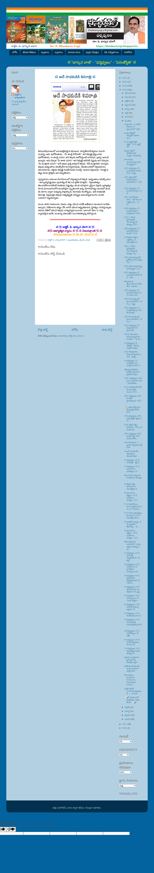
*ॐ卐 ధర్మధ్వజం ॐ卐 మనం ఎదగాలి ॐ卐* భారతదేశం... (133, 380)
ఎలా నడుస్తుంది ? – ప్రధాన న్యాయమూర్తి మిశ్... (133, 444)
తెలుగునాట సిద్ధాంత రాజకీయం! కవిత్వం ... (133, 477)
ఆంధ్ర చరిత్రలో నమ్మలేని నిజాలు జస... (132, 135)
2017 (124, 724)
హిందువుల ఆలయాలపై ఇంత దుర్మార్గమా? (132, 161)
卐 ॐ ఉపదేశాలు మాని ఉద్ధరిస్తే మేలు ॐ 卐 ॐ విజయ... (133, 506)
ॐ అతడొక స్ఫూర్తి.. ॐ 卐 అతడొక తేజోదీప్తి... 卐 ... (132, 524)
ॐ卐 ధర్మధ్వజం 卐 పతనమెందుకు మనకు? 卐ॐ (132, 230)
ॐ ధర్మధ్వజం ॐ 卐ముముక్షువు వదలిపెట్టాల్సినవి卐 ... (133, 623)
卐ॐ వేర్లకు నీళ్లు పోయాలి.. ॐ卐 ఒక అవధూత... (133, 427)
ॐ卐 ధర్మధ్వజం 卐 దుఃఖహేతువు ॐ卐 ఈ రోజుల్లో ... (133, 310)
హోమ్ (14, 52)
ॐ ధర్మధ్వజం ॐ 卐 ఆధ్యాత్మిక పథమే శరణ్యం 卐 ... (132, 650)
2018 (124, 90)
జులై (127, 113)
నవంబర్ (128, 97)
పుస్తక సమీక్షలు (92, 52)
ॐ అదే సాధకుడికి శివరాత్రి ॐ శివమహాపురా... (131, 453)
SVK (20, 148)
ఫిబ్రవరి (128, 715)
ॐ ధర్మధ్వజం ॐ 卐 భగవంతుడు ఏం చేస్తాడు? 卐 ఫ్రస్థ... (132, 589)
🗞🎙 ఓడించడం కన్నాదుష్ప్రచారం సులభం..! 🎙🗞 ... (133, 336)
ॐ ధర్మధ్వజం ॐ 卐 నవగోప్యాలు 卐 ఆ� (132, 633)
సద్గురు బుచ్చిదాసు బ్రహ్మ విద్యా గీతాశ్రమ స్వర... (131, 659)
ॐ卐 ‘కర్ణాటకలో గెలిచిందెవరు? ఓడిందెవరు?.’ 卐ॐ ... (133, 181)
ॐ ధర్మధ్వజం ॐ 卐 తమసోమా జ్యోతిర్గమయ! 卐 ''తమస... (132, 579)
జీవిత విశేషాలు (29, 52)
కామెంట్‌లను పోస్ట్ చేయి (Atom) (70, 336)
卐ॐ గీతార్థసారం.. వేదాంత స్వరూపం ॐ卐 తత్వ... (132, 354)
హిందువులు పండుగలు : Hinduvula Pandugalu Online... (130, 680)
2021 (124, 78)
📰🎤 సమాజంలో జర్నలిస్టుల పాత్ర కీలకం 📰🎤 (131, 699)
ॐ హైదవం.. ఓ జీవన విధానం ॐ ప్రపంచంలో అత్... (132, 126)
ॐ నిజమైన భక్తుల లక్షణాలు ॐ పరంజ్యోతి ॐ (131, 239)
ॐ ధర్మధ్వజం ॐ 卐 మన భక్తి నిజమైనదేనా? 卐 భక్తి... (132, 557)
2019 (124, 86)
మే (126, 121)
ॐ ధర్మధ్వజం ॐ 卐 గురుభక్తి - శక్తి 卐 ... (133, 461)
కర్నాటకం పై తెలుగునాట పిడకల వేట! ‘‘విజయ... (133, 283)
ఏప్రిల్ (127, 707)
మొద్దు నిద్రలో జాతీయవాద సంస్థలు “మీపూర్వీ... (133, 153)
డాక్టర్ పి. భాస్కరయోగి (20, 96)
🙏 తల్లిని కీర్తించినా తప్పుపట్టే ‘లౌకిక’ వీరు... (132, 409)
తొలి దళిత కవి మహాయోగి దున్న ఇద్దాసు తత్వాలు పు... (132, 545)
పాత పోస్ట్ (107, 329)
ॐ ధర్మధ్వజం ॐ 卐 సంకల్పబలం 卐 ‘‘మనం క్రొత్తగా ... (132, 597)
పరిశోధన (128, 52)
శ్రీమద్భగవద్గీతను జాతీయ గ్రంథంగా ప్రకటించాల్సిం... (132, 371)
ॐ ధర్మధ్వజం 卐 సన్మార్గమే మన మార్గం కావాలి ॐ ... (133, 363)
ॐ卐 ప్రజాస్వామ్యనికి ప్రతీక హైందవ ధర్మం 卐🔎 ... (133, 259)
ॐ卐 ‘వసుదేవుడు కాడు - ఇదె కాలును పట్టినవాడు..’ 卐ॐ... (133, 201)
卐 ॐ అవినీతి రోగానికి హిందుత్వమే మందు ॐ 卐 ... (133, 389)
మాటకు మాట (74, 52)
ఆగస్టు (127, 109)
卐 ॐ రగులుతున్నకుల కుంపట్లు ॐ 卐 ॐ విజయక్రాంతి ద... (133, 515)
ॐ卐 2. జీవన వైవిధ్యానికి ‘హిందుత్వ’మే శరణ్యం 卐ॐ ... (131, 221)
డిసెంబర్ (128, 93)
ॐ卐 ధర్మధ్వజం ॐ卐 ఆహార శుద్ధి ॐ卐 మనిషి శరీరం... (132, 436)
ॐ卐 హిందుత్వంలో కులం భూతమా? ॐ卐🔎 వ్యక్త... (133, 301)
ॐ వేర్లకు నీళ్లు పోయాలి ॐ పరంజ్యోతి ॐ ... (131, 486)
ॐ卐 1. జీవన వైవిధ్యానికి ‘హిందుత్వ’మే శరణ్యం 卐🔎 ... (132, 250)
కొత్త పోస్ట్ (43, 329)
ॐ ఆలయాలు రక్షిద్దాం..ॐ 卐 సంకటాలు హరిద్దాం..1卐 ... (132, 534)
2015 (124, 728)
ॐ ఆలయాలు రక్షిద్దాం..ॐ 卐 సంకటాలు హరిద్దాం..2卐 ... (132, 496)
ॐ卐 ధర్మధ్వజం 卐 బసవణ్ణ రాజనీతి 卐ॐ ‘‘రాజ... (133, 274)
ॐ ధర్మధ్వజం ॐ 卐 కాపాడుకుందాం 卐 (132, 614)
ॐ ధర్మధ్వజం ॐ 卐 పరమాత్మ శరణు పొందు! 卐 (132, 642)
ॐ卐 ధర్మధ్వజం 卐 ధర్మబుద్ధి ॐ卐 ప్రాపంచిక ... (132, 327)
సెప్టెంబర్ (128, 105)
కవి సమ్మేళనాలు (111, 52)
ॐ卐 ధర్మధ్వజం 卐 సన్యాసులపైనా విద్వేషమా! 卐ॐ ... (133, 210)
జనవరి (128, 719)
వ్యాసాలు (59, 52)
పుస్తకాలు (45, 52)
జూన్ (127, 117)
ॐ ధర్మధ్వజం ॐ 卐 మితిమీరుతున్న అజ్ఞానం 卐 (132, 606)
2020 (124, 82)
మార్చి (127, 711)
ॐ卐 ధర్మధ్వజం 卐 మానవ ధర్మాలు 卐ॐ (133, 190)
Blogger (89, 808)
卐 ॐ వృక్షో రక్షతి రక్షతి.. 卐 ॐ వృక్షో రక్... (132, 144)
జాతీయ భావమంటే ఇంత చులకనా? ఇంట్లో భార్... (131, 668)
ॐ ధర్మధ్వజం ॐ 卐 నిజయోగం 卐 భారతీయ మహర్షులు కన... (132, 568)
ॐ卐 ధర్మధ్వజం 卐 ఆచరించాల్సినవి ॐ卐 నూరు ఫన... (133, 292)
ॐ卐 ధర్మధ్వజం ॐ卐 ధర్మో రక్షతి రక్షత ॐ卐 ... (133, 418)
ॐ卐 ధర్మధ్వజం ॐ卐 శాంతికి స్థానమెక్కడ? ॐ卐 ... (132, 399)
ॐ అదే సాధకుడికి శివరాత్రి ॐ (75, 77)
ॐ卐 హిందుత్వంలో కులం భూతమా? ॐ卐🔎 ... (133, 319)
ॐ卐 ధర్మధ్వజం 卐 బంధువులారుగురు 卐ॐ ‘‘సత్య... (132, 170)
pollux (69, 808)
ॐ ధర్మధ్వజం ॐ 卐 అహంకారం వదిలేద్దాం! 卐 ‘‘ (132, 468)
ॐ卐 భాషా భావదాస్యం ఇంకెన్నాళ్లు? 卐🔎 (133, 267)
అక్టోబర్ (128, 101)
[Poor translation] (11, 829)
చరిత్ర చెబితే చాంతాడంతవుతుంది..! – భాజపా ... (133, 691)
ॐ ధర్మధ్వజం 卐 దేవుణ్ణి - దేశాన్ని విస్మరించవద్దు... (131, 345)
